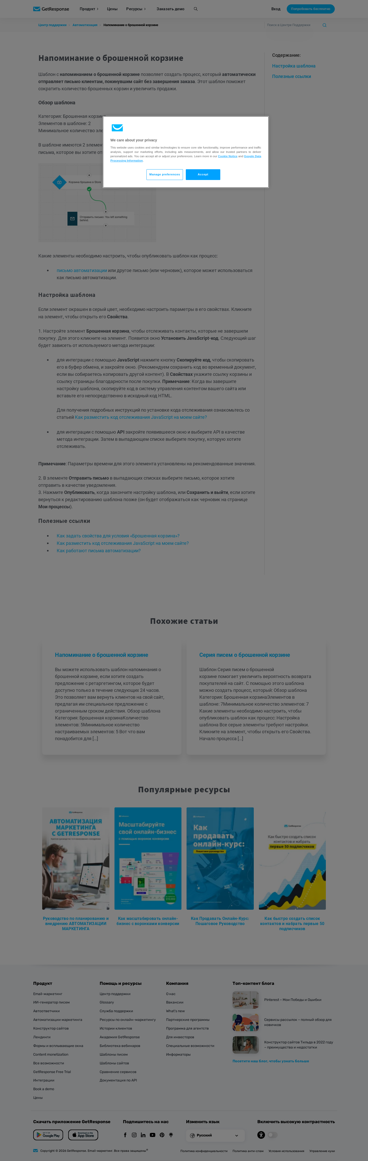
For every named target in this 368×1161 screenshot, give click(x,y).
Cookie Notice (227, 156)
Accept (203, 174)
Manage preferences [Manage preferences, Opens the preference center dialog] (164, 174)
